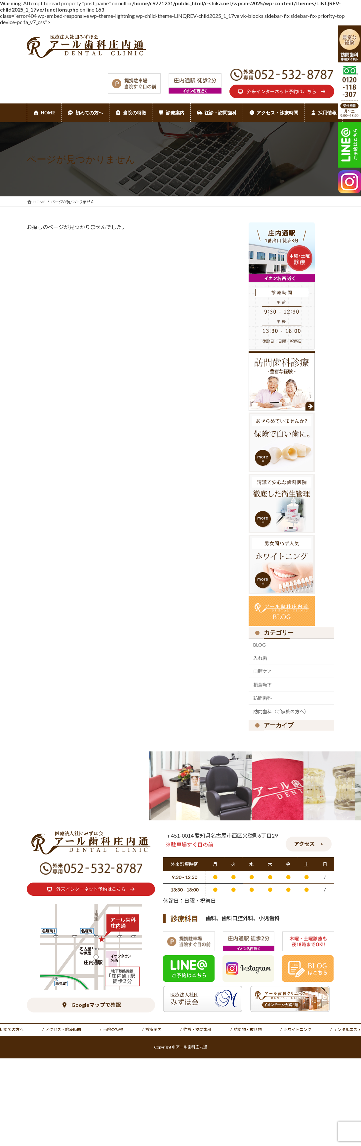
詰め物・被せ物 (247, 1029)
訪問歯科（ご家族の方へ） (281, 711)
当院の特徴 (113, 1029)
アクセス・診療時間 (63, 1029)
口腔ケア (262, 671)
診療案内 (153, 1029)
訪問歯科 (262, 698)
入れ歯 (260, 658)
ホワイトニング (297, 1029)
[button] (281, 91)
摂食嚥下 (262, 685)
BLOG (259, 645)
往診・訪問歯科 (197, 1029)
